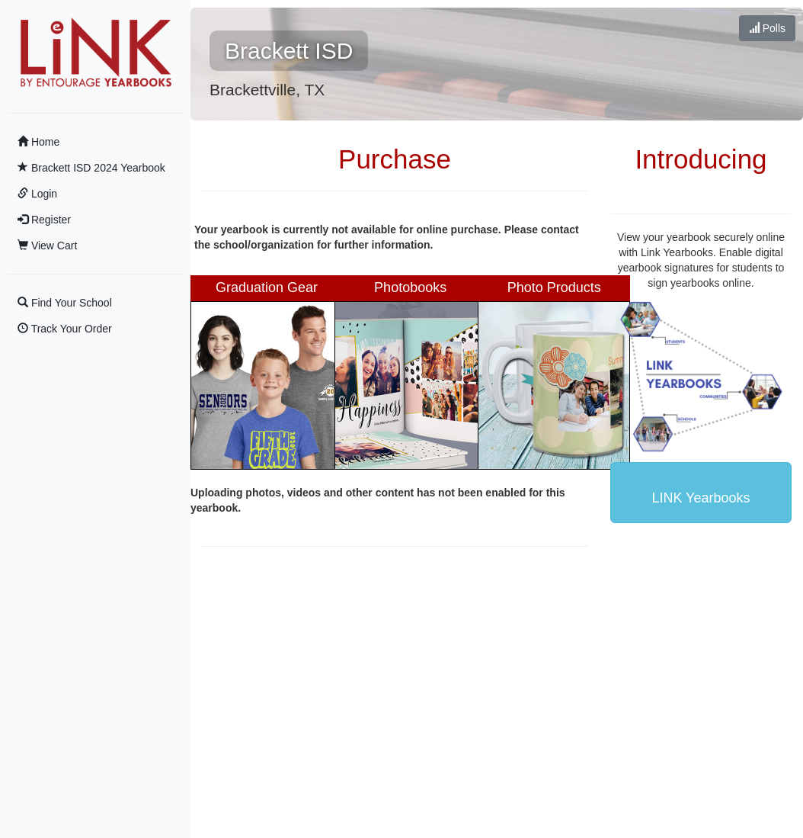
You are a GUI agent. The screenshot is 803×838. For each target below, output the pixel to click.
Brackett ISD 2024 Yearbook (91, 168)
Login (37, 194)
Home (38, 142)
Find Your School (65, 303)
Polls (767, 28)
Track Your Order (65, 329)
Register (44, 220)
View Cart (47, 245)
